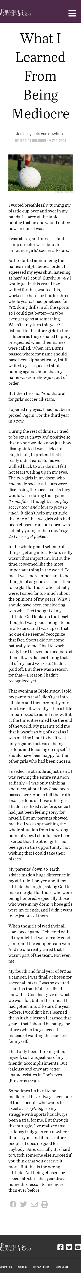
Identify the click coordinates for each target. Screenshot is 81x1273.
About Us (22, 1267)
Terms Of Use (61, 1267)
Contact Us (6, 1267)
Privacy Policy (41, 1267)
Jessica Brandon (32, 141)
